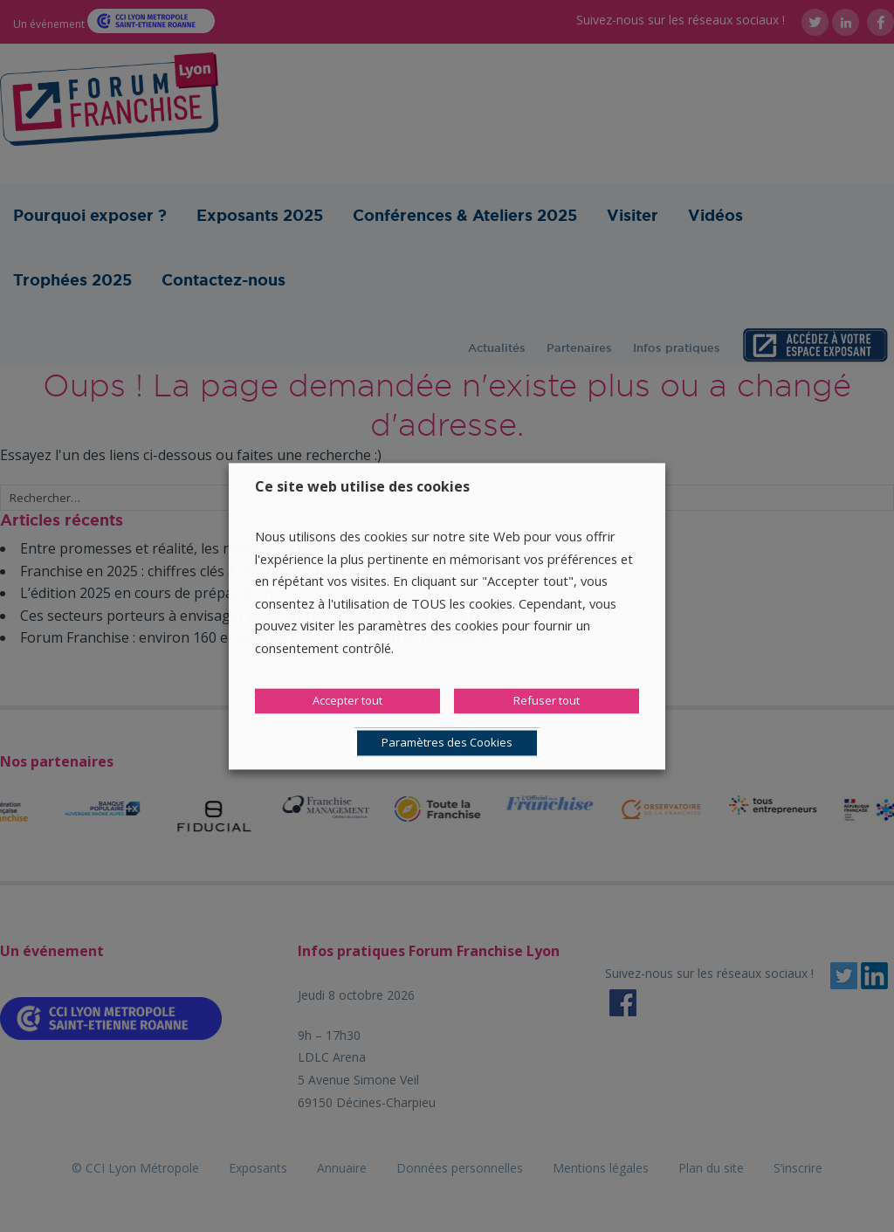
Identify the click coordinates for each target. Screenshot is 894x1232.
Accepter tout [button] (347, 700)
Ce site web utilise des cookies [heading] (362, 486)
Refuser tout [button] (546, 700)
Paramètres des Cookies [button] (447, 742)
